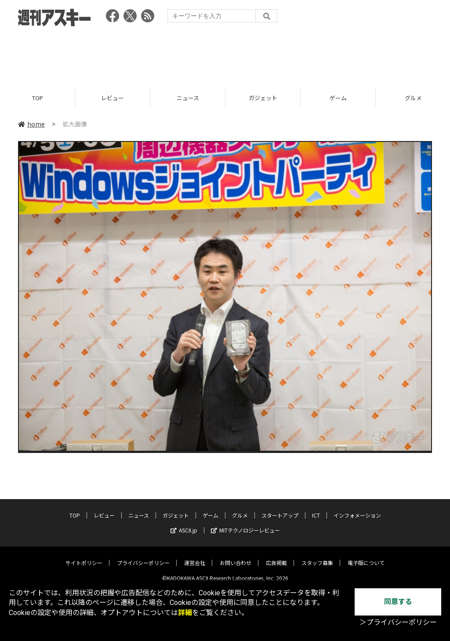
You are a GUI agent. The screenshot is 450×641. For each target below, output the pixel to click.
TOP (37, 98)
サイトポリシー (83, 556)
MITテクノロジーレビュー (245, 524)
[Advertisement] (225, 55)
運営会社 (194, 556)
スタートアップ (279, 509)
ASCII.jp (184, 524)
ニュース (188, 98)
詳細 (185, 612)
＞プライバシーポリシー (398, 622)
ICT (316, 509)
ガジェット (263, 98)
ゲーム (338, 98)
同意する (398, 602)
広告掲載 (276, 556)
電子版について (366, 556)
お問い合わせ (235, 556)
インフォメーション (357, 509)
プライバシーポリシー (143, 556)
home (31, 124)
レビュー (112, 98)
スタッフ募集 (317, 556)
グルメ (240, 509)
